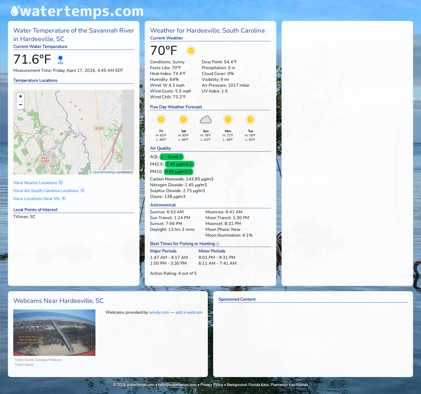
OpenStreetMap (104, 172)
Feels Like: (160, 68)
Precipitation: (214, 68)
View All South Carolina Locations (48, 191)
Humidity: (159, 79)
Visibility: (211, 79)
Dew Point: (212, 62)
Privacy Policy (211, 384)
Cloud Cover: (214, 74)
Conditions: (161, 62)
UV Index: (211, 91)
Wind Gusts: (162, 91)
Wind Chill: (161, 97)
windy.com (159, 312)
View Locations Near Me (39, 199)
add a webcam (189, 312)
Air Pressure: (214, 85)
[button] (73, 127)
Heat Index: (161, 74)
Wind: (156, 85)
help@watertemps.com (177, 384)
